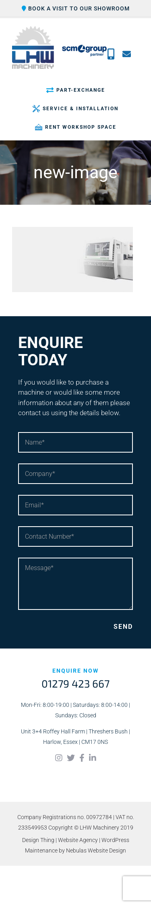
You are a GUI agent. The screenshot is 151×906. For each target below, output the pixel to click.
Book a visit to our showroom (76, 8)
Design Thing (38, 840)
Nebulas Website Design (96, 850)
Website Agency (78, 840)
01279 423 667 (75, 683)
